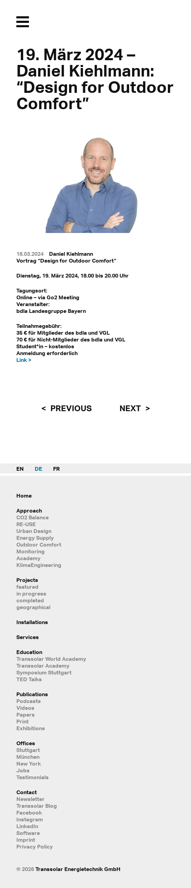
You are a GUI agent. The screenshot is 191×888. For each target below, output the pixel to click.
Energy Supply (35, 537)
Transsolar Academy (42, 665)
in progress (31, 593)
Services (27, 637)
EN (20, 468)
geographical (33, 607)
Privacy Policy (34, 846)
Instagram (29, 819)
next (131, 408)
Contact (26, 792)
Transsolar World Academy (51, 658)
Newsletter (30, 798)
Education (29, 652)
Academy (28, 558)
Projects (27, 579)
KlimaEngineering (38, 565)
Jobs (23, 770)
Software (28, 833)
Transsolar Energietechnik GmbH (78, 869)
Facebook (29, 812)
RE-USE (26, 524)
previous (70, 408)
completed (30, 600)
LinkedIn (27, 826)
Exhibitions (30, 728)
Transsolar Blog (36, 805)
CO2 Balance (32, 517)
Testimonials (32, 777)
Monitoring (30, 551)
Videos (25, 707)
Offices (25, 743)
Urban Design (33, 530)
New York (28, 763)
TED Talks (29, 679)
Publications (32, 694)
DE (38, 468)
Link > (23, 359)
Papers (25, 714)
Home (24, 495)
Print (22, 721)
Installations (32, 622)
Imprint (25, 839)
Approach (29, 510)
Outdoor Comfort (38, 544)
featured (27, 586)
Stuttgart (28, 750)
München (27, 756)
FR (56, 468)
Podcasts (28, 701)
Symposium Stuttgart (43, 672)
